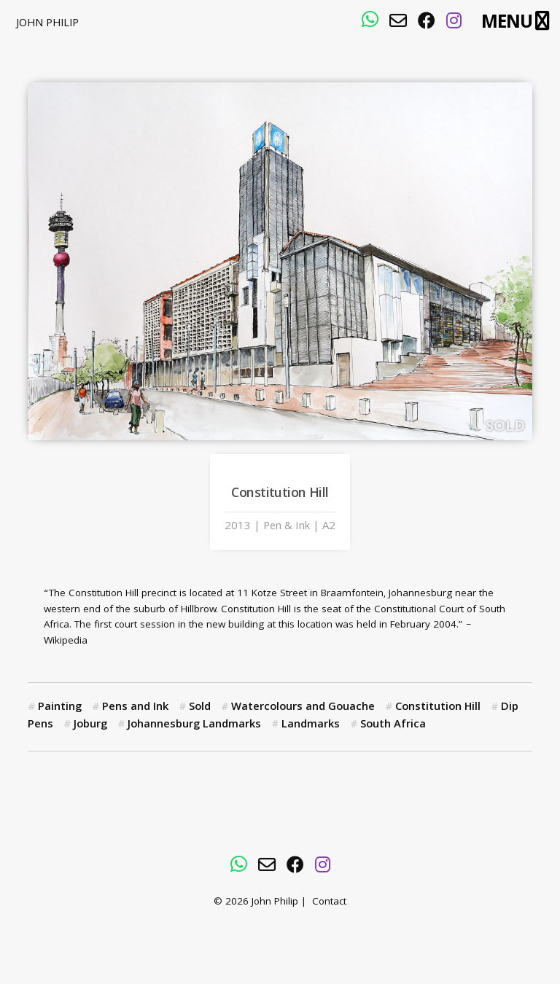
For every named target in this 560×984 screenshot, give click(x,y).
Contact (329, 902)
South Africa (393, 725)
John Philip (47, 24)
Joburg (90, 725)
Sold (200, 707)
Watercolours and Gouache (303, 707)
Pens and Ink (135, 707)
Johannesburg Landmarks (194, 725)
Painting (60, 707)
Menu (506, 22)
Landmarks (310, 725)
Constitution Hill (438, 707)
